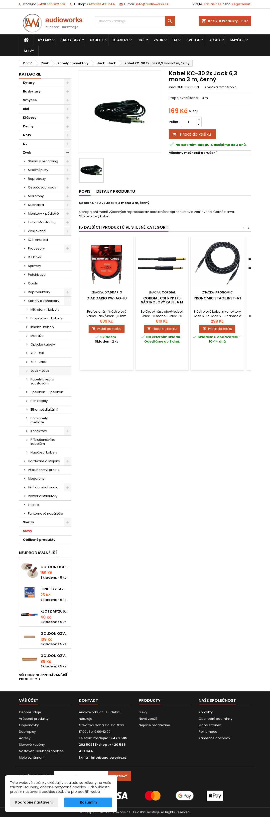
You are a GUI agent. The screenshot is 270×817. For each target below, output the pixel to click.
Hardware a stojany (44, 461)
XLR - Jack (38, 362)
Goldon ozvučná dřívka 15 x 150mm (54, 656)
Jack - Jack (39, 370)
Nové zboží (148, 718)
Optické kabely (42, 344)
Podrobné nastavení (34, 802)
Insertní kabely (42, 327)
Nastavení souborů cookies (41, 751)
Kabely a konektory (43, 300)
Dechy (214, 39)
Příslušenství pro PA (44, 469)
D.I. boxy (34, 257)
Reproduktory (39, 292)
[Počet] (188, 122)
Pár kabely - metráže (40, 420)
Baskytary (70, 39)
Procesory (36, 248)
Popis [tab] (85, 191)
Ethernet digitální (44, 409)
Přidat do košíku (191, 134)
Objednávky (29, 725)
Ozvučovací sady (42, 187)
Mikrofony (36, 196)
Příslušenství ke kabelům (42, 441)
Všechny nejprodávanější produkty (43, 677)
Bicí (140, 39)
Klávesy (120, 39)
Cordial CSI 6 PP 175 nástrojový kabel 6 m (162, 300)
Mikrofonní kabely (44, 309)
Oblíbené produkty (39, 539)
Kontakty (206, 712)
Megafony (36, 478)
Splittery (34, 266)
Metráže (37, 335)
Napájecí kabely (43, 452)
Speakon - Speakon (46, 392)
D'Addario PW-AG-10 (107, 298)
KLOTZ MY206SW (54, 611)
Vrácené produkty (33, 718)
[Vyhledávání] (135, 21)
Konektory (38, 431)
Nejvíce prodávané (154, 725)
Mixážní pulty (38, 170)
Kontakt (88, 700)
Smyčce (237, 39)
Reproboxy (37, 178)
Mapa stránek (210, 725)
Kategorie (30, 74)
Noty (27, 135)
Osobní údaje (30, 712)
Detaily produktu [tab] (115, 191)
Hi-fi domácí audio (43, 487)
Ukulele (97, 39)
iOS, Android (38, 239)
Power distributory (42, 496)
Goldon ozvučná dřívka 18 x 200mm (54, 633)
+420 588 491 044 (101, 4)
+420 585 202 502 (51, 4)
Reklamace (208, 731)
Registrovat (241, 4)
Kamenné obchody (214, 738)
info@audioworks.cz (152, 4)
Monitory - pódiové (43, 213)
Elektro (33, 504)
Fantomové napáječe (45, 513)
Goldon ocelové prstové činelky (54, 567)
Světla (192, 39)
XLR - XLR (37, 353)
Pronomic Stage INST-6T (217, 298)
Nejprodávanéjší (38, 553)
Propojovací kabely (46, 318)
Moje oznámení (31, 757)
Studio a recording (43, 161)
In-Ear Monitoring (42, 222)
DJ (174, 39)
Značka (211, 87)
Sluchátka (36, 204)
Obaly (33, 283)
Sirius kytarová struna (54, 589)
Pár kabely (39, 400)
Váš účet (28, 700)
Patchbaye (37, 274)
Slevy (29, 50)
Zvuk (158, 39)
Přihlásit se (212, 4)
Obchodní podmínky (215, 718)
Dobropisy (27, 731)
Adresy (24, 738)
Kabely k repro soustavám (42, 381)
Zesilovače (37, 231)
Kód (172, 87)
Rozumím (88, 802)
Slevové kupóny (32, 744)
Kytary (44, 39)
